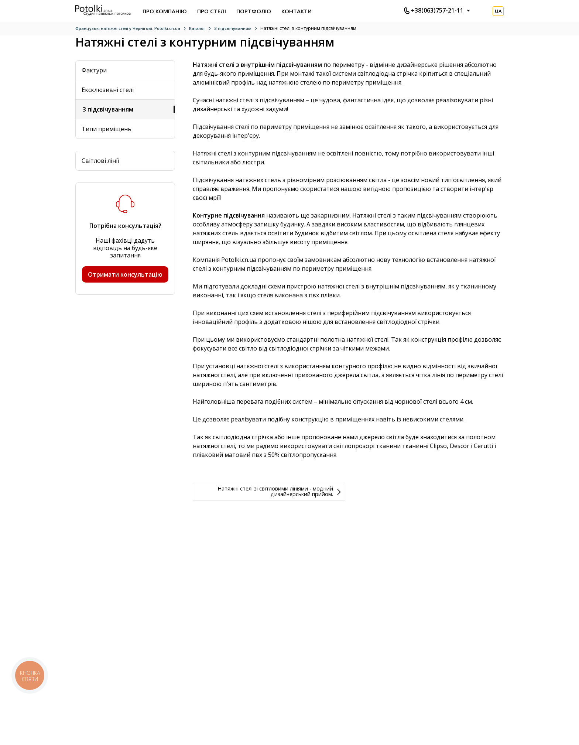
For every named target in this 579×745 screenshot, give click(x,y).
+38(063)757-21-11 (433, 10)
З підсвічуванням (232, 28)
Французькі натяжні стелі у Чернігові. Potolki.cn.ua (127, 28)
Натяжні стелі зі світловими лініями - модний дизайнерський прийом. (275, 491)
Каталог (197, 28)
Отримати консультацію (125, 274)
